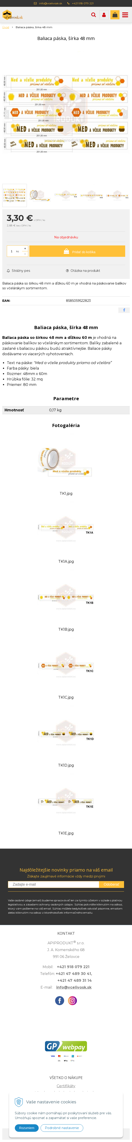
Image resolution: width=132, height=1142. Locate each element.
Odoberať (111, 884)
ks (17, 251)
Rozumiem (26, 1128)
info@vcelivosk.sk (50, 3)
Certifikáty (66, 1086)
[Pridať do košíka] (77, 251)
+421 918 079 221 (83, 3)
